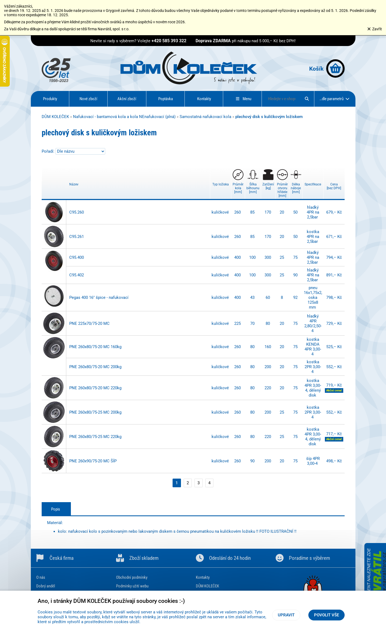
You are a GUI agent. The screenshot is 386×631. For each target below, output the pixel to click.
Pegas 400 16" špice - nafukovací (98, 297)
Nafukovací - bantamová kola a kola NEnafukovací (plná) (124, 116)
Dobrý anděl (45, 586)
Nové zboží (88, 98)
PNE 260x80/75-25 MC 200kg (95, 412)
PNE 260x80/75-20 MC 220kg (95, 387)
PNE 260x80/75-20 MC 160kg (95, 346)
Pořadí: (48, 151)
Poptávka (165, 98)
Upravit (286, 615)
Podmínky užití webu (132, 586)
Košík (327, 68)
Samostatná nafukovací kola (205, 116)
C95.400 (76, 257)
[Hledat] (306, 99)
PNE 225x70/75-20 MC (89, 323)
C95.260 (76, 212)
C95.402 (76, 275)
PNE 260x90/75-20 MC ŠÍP (93, 461)
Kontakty (204, 98)
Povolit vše (326, 615)
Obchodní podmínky (131, 577)
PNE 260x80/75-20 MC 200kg (95, 366)
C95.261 (76, 236)
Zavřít (374, 29)
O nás (40, 577)
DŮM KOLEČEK (55, 116)
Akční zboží (126, 98)
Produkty (50, 98)
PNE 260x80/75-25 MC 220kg (95, 436)
